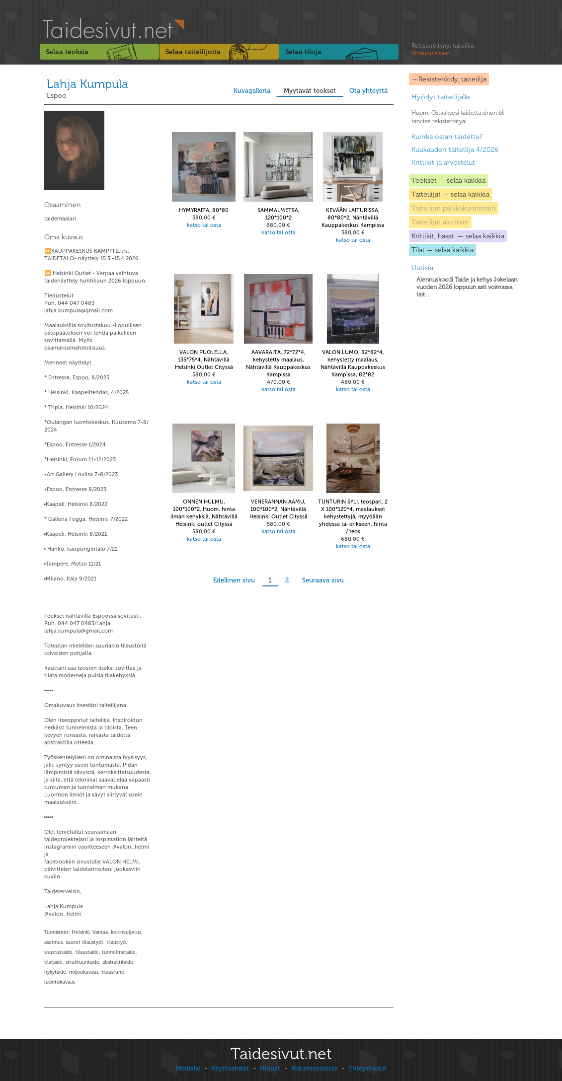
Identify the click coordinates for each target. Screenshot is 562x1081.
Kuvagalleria (252, 90)
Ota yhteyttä (368, 90)
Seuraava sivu (323, 580)
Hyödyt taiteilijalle (440, 97)
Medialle (188, 1068)
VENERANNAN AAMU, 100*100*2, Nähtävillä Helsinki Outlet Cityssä (278, 509)
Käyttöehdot (230, 1068)
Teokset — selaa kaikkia (448, 180)
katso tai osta (204, 225)
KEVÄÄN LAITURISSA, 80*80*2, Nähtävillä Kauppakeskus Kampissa (353, 217)
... (466, 287)
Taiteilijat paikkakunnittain (453, 208)
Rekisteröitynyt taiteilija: (443, 49)
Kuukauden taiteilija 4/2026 (454, 149)
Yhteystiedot (367, 1068)
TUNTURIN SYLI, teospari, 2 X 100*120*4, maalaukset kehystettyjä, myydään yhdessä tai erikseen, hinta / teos (353, 517)
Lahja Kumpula (87, 83)
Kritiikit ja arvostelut (443, 162)
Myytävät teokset (310, 90)
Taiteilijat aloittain (440, 222)
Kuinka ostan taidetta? (446, 137)
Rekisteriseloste (314, 1068)
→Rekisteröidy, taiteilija (448, 79)
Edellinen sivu (234, 580)
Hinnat (270, 1068)
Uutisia (422, 268)
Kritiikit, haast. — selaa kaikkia (457, 236)
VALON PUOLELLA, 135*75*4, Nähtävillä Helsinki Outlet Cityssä (204, 359)
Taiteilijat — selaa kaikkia (450, 194)
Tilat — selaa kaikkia (442, 250)
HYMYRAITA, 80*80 (204, 210)
